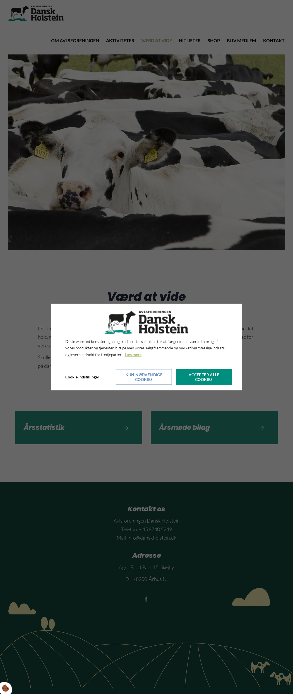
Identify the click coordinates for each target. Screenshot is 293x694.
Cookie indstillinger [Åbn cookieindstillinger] (82, 377)
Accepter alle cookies (204, 377)
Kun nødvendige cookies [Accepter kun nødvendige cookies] (144, 377)
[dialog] (146, 347)
